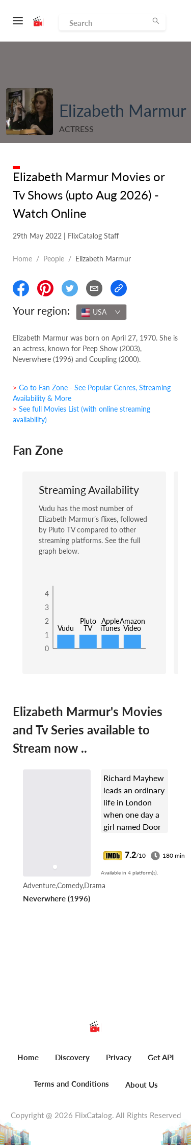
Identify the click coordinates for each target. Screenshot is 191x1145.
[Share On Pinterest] (45, 288)
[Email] (94, 288)
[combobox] (101, 312)
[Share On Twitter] (70, 288)
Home (22, 258)
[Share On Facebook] (21, 288)
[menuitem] (28, 1063)
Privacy (118, 1057)
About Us (141, 1084)
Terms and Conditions (71, 1083)
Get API (161, 1057)
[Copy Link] (119, 288)
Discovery (72, 1057)
